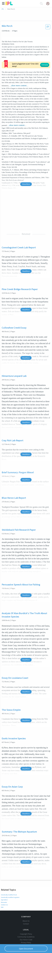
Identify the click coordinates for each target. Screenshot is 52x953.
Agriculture (4, 900)
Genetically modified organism (10, 897)
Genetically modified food (9, 895)
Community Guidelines (26, 937)
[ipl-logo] (9, 4)
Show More (26, 184)
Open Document (26, 948)
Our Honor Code (26, 940)
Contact (26, 924)
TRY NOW (44, 65)
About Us (26, 921)
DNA (2, 907)
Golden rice (4, 905)
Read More (26, 271)
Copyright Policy (26, 934)
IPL (3, 9)
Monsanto (4, 902)
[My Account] (48, 4)
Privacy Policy (26, 942)
